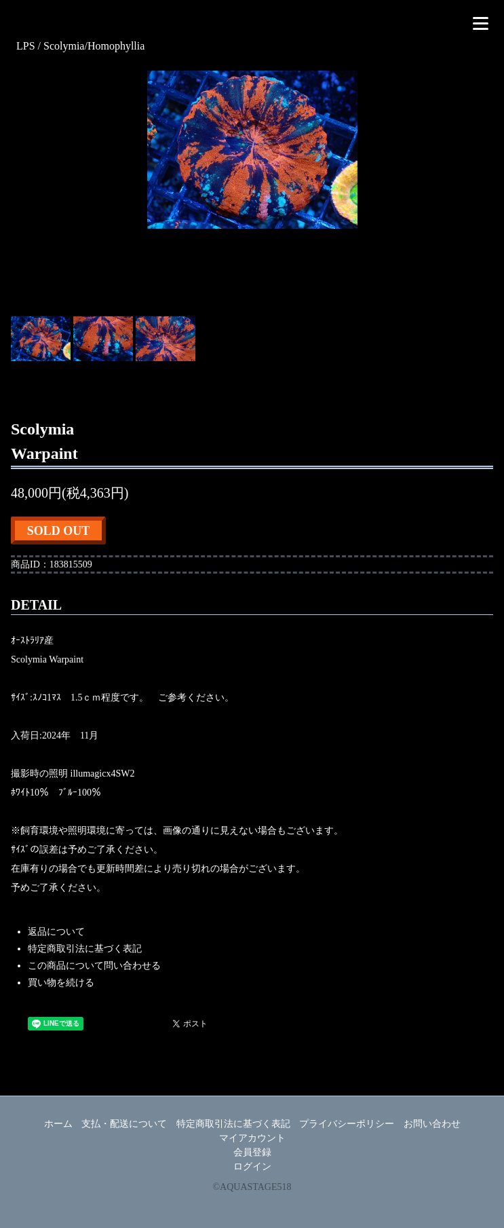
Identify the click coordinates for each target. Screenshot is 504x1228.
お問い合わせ (432, 1124)
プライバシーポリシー (346, 1124)
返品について (56, 932)
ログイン (252, 1166)
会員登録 (252, 1152)
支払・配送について (124, 1124)
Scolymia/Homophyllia (93, 46)
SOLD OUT (58, 531)
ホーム (58, 1124)
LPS (27, 46)
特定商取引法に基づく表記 (85, 949)
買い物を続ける (61, 983)
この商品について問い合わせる (94, 966)
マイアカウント (252, 1138)
